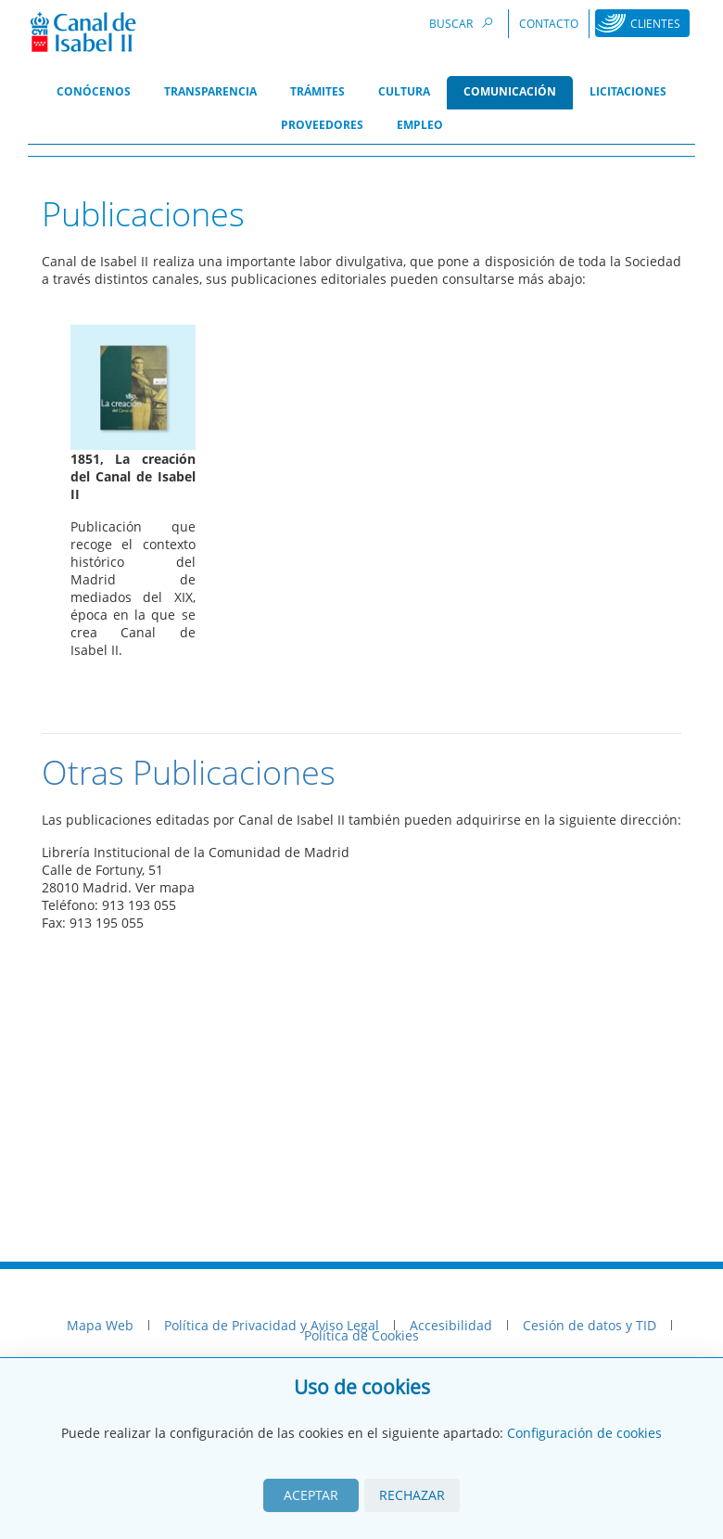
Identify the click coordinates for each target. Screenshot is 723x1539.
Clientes (655, 24)
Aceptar (311, 1495)
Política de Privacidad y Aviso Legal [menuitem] (271, 1325)
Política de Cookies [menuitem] (361, 1335)
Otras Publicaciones (189, 772)
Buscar (463, 23)
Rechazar (412, 1495)
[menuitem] (93, 92)
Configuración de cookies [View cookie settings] (584, 1433)
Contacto (548, 24)
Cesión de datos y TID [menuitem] (589, 1325)
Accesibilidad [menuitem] (451, 1325)
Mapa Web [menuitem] (100, 1325)
